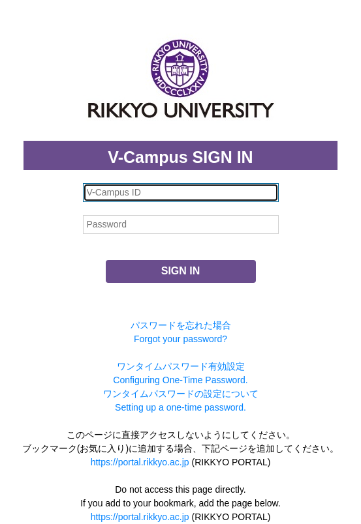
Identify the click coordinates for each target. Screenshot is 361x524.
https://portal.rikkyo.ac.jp (140, 462)
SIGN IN (180, 270)
